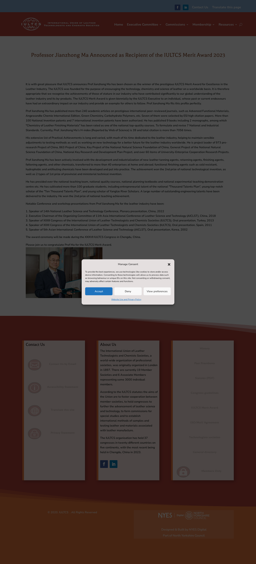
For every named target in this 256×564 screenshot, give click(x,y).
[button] (169, 264)
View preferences (157, 291)
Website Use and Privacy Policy (126, 299)
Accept (99, 291)
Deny (128, 291)
